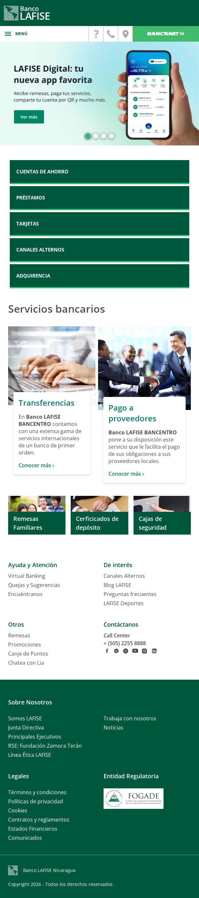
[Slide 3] (111, 136)
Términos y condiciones (37, 792)
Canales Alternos (124, 575)
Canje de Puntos (28, 653)
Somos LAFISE (25, 718)
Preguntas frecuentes (130, 594)
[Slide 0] (88, 136)
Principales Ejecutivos (34, 736)
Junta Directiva (26, 727)
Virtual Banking (26, 575)
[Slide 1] (95, 136)
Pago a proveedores (132, 413)
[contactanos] (96, 34)
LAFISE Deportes (124, 603)
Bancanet (166, 34)
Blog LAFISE (117, 585)
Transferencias (47, 402)
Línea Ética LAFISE (29, 754)
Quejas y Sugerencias (34, 585)
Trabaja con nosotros (130, 718)
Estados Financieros (32, 828)
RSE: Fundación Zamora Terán (45, 745)
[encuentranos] (125, 34)
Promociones (24, 644)
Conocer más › (36, 465)
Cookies (17, 810)
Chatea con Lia (26, 662)
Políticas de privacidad (35, 801)
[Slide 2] (103, 136)
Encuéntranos (25, 594)
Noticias (113, 727)
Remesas (19, 635)
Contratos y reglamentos (38, 819)
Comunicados (25, 837)
